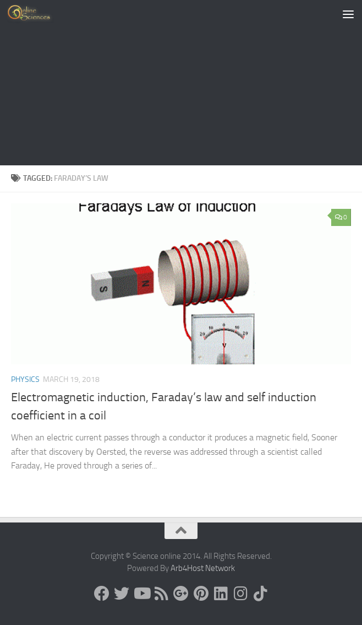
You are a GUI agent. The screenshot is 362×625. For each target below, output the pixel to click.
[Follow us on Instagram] (240, 593)
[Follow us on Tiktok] (260, 593)
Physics (25, 379)
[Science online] (101, 593)
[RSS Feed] (161, 593)
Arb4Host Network (203, 568)
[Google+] (181, 593)
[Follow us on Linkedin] (220, 593)
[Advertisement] (181, 83)
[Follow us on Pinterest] (201, 593)
